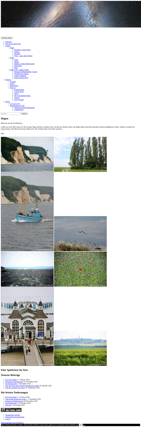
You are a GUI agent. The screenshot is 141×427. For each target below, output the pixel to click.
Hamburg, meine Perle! (22, 50)
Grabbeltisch (18, 110)
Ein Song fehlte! (11, 380)
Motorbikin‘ (14, 86)
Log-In (7, 419)
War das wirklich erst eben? (15, 388)
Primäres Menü (7, 38)
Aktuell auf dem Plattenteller (24, 108)
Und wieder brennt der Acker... (16, 399)
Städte (12, 48)
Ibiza (16, 68)
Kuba (16, 60)
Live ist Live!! (15, 104)
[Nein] (84, 425)
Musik (7, 102)
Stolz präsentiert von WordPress (12, 423)
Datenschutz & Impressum (14, 417)
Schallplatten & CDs (17, 106)
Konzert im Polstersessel (14, 382)
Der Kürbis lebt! (11, 384)
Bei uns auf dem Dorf (13, 44)
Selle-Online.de (12, 32)
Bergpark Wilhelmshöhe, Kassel (25, 72)
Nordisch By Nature (21, 74)
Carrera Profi (19, 92)
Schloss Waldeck (20, 76)
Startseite (8, 42)
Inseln (12, 58)
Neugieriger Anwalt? (12, 415)
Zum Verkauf (19, 100)
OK (81, 425)
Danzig (16, 52)
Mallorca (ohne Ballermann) (24, 64)
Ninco (16, 94)
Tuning (16, 98)
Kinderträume (19, 90)
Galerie (8, 46)
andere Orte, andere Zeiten (19, 70)
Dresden (17, 54)
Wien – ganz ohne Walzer (23, 56)
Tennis (12, 84)
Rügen (16, 62)
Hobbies (8, 80)
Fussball (13, 82)
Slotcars (13, 88)
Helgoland (18, 66)
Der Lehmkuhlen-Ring (22, 96)
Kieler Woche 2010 (21, 78)
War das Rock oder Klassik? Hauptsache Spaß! (22, 386)
